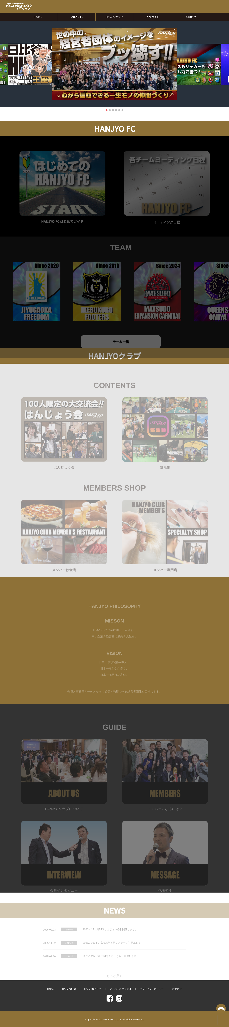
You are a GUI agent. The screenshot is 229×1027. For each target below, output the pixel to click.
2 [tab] (109, 110)
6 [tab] (122, 110)
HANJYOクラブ (114, 17)
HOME (38, 17)
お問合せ (191, 17)
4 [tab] (116, 110)
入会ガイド (152, 17)
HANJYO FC (76, 17)
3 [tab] (112, 110)
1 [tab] (106, 110)
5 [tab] (119, 110)
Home (50, 988)
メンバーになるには (120, 988)
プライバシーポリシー (152, 988)
